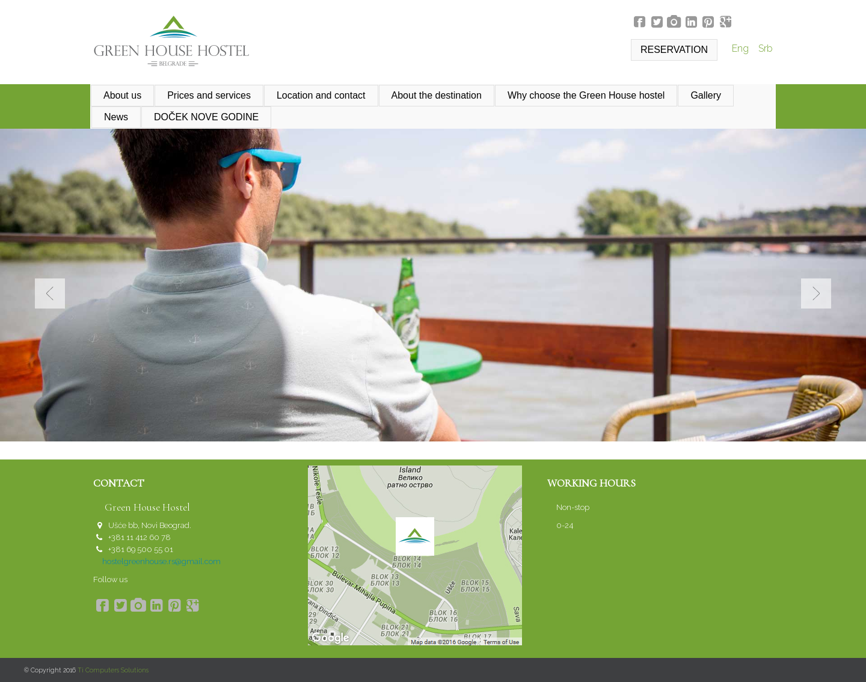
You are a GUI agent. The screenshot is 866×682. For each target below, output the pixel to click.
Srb (765, 48)
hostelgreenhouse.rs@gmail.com (161, 561)
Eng (741, 48)
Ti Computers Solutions (113, 670)
